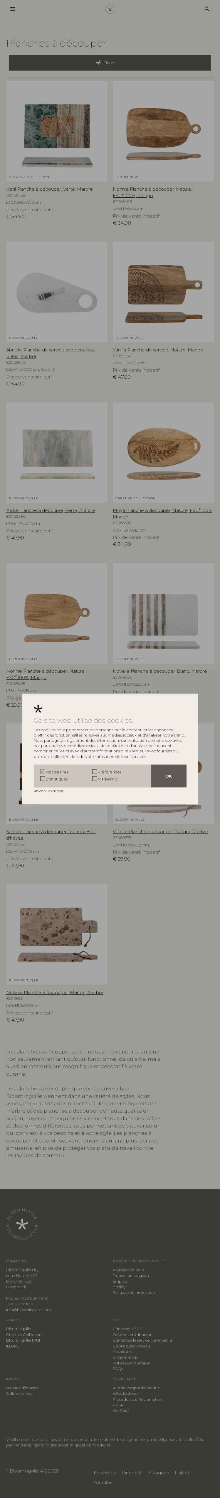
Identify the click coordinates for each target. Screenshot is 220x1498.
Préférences (109, 772)
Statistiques (57, 779)
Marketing (107, 779)
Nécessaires (57, 772)
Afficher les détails (49, 791)
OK (168, 776)
